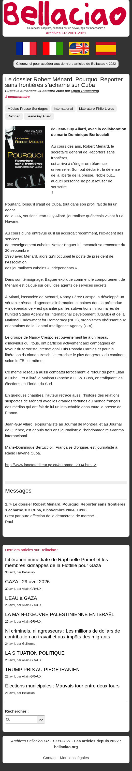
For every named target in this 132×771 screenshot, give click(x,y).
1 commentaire (17, 97)
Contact (49, 758)
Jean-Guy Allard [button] (38, 116)
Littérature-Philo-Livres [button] (96, 109)
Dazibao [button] (14, 116)
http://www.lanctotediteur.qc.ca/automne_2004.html (49, 465)
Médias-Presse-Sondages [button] (28, 109)
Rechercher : (17, 711)
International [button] (63, 109)
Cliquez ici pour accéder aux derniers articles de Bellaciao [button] (66, 64)
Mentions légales (74, 758)
